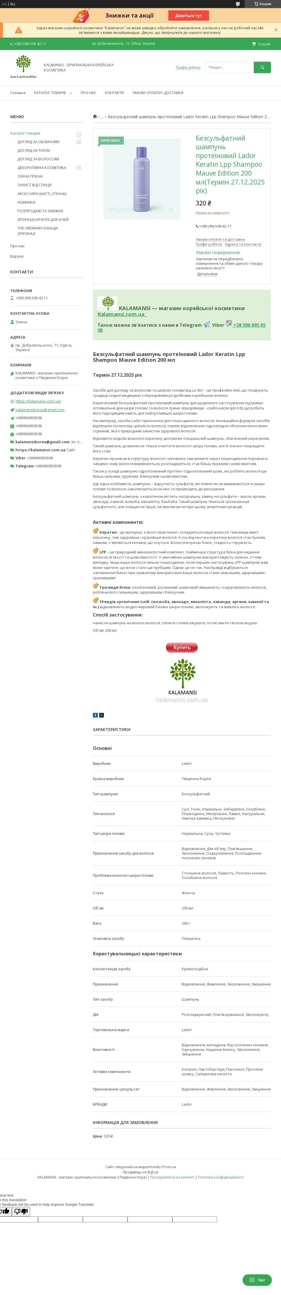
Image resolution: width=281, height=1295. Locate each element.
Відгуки (17, 256)
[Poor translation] (21, 1211)
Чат (257, 1280)
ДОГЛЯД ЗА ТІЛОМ (33, 150)
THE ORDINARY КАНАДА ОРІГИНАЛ (37, 230)
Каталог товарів (25, 133)
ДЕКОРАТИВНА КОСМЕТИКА (41, 167)
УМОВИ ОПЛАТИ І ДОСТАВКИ (157, 92)
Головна (18, 92)
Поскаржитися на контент (172, 1177)
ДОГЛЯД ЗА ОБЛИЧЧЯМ (38, 141)
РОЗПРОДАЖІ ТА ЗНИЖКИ (40, 210)
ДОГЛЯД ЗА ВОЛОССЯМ (38, 159)
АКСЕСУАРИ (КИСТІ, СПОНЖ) (41, 193)
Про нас (17, 245)
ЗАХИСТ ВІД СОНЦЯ (34, 184)
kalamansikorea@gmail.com (40, 409)
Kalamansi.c (112, 314)
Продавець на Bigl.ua (140, 1172)
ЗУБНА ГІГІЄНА (30, 176)
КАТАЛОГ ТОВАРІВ (50, 92)
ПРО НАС (88, 92)
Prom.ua (169, 1166)
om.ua (136, 314)
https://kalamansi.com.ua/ (38, 401)
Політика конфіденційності (221, 1177)
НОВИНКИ (26, 202)
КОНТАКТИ (114, 92)
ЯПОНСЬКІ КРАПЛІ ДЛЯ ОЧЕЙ (43, 219)
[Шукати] (262, 67)
